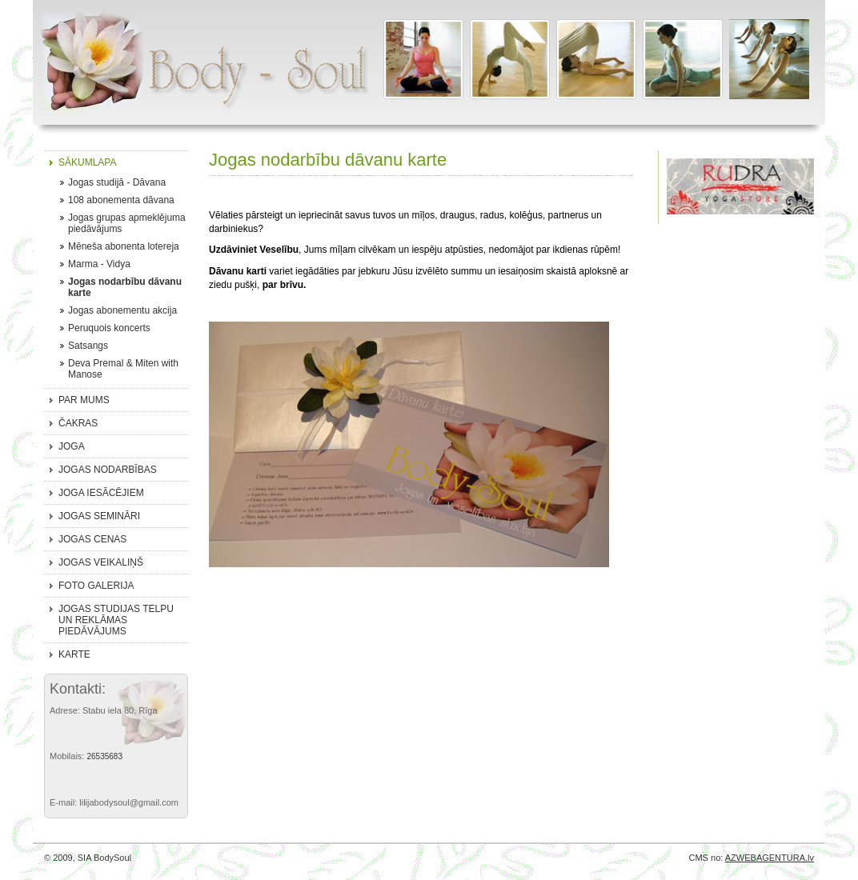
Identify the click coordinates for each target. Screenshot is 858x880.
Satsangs (88, 345)
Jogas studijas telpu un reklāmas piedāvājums (116, 620)
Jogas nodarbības (107, 469)
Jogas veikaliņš (100, 562)
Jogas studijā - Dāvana (117, 182)
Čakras (78, 423)
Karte (74, 654)
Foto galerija (96, 585)
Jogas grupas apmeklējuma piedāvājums (127, 223)
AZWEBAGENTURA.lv (769, 857)
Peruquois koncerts (109, 328)
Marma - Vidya (99, 264)
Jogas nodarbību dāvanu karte (125, 287)
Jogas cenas (92, 539)
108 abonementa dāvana (121, 200)
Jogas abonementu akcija (122, 310)
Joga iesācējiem (101, 492)
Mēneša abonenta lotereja (123, 246)
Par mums (84, 400)
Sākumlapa (87, 162)
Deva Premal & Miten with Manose (123, 369)
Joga (71, 446)
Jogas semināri (99, 516)
